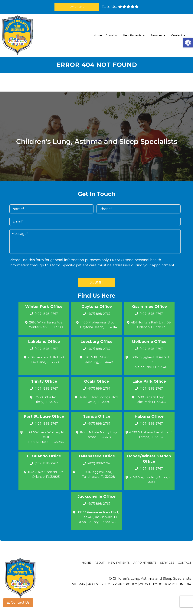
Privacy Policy (125, 584)
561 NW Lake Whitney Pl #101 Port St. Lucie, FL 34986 (46, 437)
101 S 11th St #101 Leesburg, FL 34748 (98, 359)
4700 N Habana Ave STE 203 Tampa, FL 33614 (150, 434)
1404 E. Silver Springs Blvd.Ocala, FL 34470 (98, 399)
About (110, 35)
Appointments (144, 562)
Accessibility (99, 584)
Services (156, 35)
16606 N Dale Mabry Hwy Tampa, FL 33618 (98, 434)
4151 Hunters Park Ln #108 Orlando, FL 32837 (151, 325)
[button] (188, 42)
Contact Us (18, 602)
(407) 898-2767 (46, 314)
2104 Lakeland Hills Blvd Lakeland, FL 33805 (46, 359)
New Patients (132, 35)
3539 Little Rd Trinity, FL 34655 (46, 399)
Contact (176, 35)
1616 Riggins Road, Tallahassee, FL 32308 (98, 474)
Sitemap (78, 584)
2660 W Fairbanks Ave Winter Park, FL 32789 (46, 325)
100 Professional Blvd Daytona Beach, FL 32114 (98, 325)
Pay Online (76, 6)
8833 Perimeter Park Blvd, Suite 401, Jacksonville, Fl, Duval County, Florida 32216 (98, 517)
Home (97, 35)
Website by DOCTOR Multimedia (165, 584)
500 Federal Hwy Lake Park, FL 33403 (151, 399)
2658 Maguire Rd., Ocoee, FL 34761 (151, 479)
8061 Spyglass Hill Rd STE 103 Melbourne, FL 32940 (151, 362)
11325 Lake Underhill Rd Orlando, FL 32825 (46, 474)
